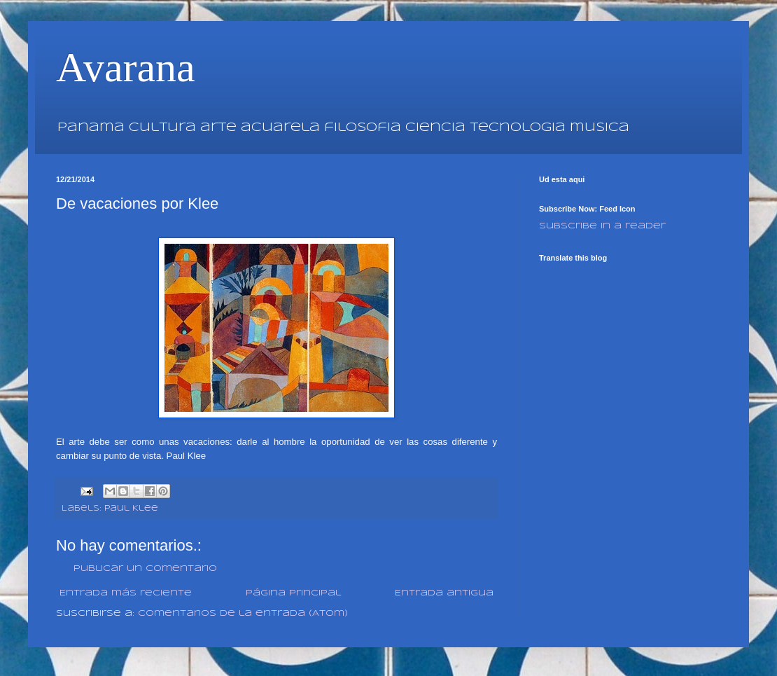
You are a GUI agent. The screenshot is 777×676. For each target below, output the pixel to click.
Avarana (125, 67)
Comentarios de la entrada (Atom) (243, 613)
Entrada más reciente (125, 593)
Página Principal (293, 593)
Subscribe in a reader (602, 226)
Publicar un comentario (145, 568)
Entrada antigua (444, 593)
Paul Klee (131, 508)
